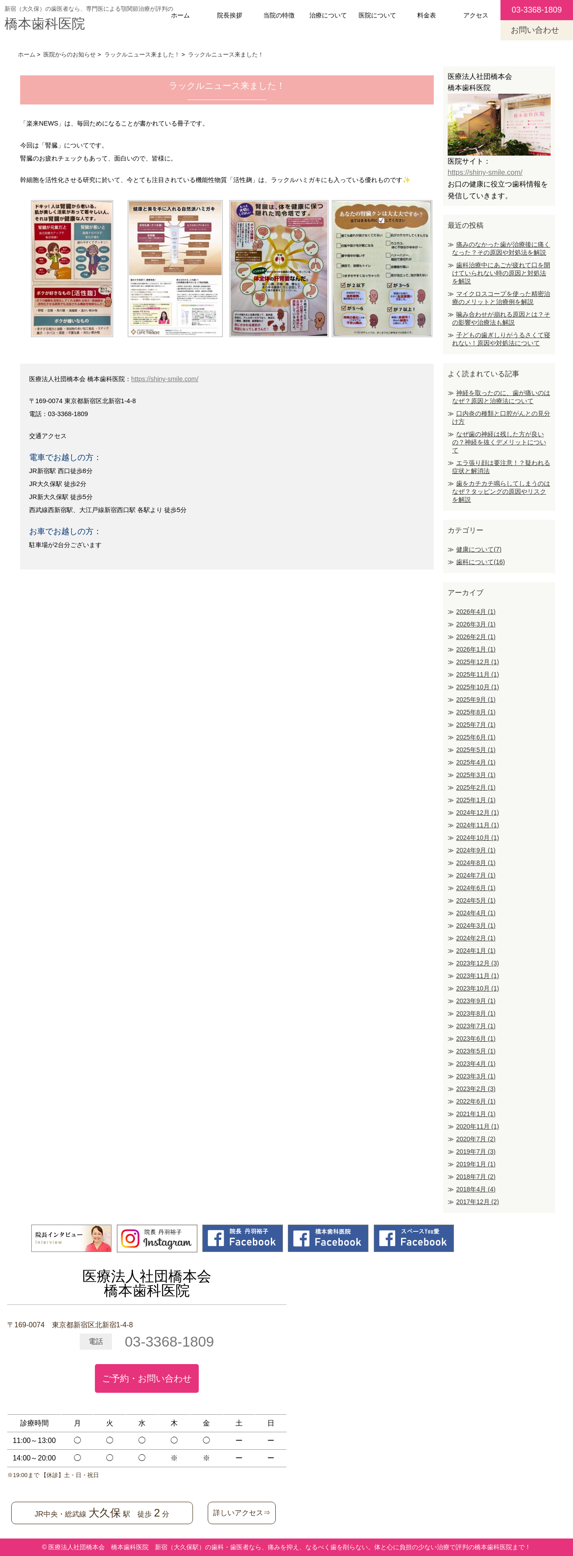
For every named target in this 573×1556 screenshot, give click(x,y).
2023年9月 (476, 1000)
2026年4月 (476, 611)
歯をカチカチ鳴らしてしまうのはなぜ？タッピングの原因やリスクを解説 (501, 491)
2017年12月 (477, 1201)
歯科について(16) (480, 561)
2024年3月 (476, 925)
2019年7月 (476, 1151)
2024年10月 (477, 837)
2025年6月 (476, 737)
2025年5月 (476, 749)
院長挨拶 (229, 15)
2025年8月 (476, 712)
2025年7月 (476, 724)
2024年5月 (476, 900)
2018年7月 (476, 1176)
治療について (328, 15)
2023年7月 (476, 1026)
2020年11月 (477, 1126)
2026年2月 (476, 636)
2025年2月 (476, 787)
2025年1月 (476, 800)
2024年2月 (476, 938)
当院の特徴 (279, 15)
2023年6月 (476, 1038)
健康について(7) (478, 549)
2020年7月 (476, 1139)
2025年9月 (476, 699)
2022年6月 (476, 1101)
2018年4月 (476, 1189)
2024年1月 (476, 950)
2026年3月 (476, 624)
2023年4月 (476, 1063)
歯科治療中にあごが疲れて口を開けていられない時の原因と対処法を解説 (501, 273)
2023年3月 (476, 1076)
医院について (377, 15)
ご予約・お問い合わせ (147, 1378)
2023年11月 (477, 975)
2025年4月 (476, 762)
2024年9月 (476, 850)
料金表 (426, 15)
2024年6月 (476, 887)
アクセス (475, 15)
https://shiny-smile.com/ (164, 378)
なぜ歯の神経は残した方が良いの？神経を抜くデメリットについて (499, 442)
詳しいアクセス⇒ (241, 1513)
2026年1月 (476, 649)
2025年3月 (476, 774)
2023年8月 (476, 1013)
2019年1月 (476, 1164)
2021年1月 (476, 1113)
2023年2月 (476, 1088)
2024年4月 (476, 913)
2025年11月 (477, 674)
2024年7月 (476, 875)
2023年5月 (476, 1051)
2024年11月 (477, 825)
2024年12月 (477, 812)
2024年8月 (476, 862)
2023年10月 (477, 988)
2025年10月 (477, 687)
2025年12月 (477, 661)
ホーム (180, 15)
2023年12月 (477, 963)
